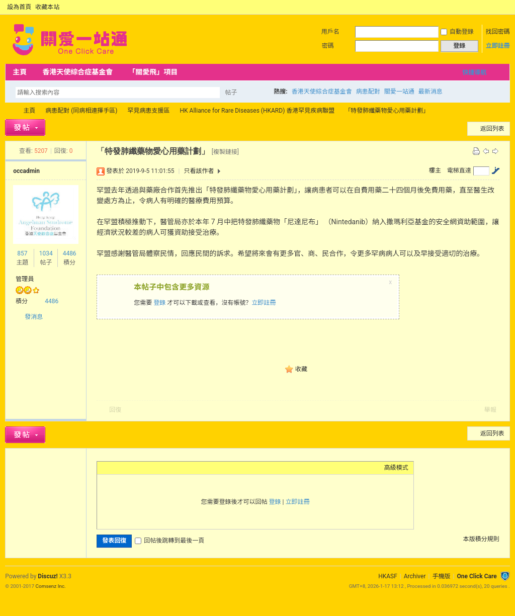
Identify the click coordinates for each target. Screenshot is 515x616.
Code (165, 468)
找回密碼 (498, 31)
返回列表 (492, 128)
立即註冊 (498, 45)
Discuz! (47, 576)
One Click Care (476, 576)
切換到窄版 (504, 7)
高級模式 (396, 467)
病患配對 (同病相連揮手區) (81, 110)
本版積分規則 (481, 539)
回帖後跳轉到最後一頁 (169, 540)
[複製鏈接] (225, 151)
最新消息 (430, 91)
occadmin (26, 170)
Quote (152, 468)
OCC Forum (9, 111)
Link (140, 468)
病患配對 (368, 91)
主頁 (20, 72)
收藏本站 (47, 7)
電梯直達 (459, 170)
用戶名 (330, 31)
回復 (115, 409)
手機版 (441, 576)
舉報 (490, 409)
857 (22, 253)
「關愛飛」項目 (153, 72)
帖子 (231, 92)
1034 (46, 253)
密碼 (328, 45)
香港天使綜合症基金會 (77, 72)
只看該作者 (199, 170)
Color (115, 468)
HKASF (387, 576)
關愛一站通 (399, 91)
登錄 (159, 302)
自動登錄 (457, 31)
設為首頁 (19, 7)
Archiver (415, 576)
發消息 (34, 316)
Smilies (178, 468)
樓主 (435, 170)
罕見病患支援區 (149, 110)
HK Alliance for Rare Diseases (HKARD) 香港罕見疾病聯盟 (257, 110)
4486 (69, 253)
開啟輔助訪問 (495, 7)
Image (127, 468)
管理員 (25, 279)
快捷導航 (474, 72)
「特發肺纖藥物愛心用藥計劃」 (387, 110)
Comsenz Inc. (51, 586)
